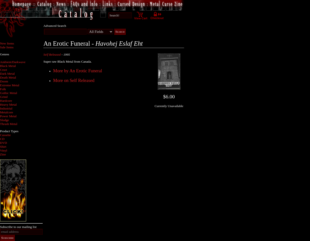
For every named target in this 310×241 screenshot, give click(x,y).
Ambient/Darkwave (12, 62)
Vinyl (3, 150)
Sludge (4, 120)
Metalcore (6, 112)
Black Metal (8, 66)
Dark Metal (7, 73)
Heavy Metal (8, 104)
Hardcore (6, 100)
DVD (3, 143)
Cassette (5, 135)
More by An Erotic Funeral (77, 70)
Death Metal (8, 77)
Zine (3, 154)
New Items (7, 43)
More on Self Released (73, 80)
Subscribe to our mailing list (18, 227)
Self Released (52, 54)
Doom (4, 81)
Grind (4, 97)
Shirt (3, 146)
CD (2, 139)
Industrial (6, 108)
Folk (3, 89)
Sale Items (7, 47)
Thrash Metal (8, 124)
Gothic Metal (8, 93)
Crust (3, 70)
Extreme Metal (9, 85)
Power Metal (8, 116)
